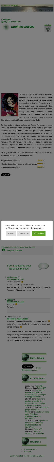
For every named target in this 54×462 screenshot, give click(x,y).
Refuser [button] (10, 233)
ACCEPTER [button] (39, 233)
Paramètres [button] (24, 233)
